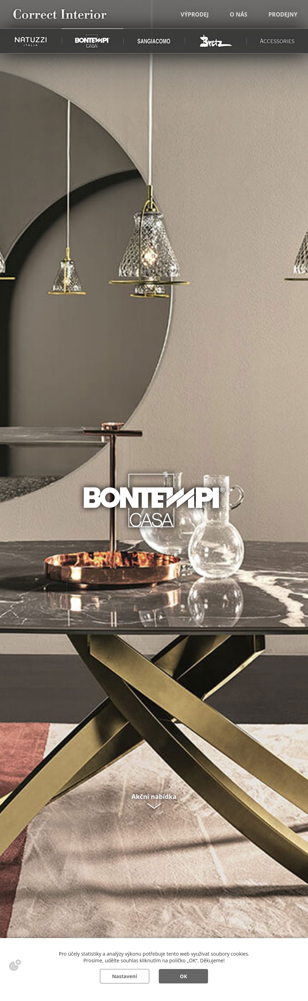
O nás (238, 14)
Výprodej (195, 14)
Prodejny (283, 14)
